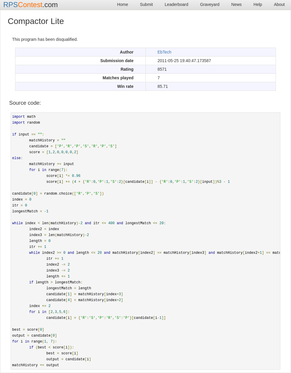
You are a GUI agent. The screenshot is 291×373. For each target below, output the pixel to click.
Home (122, 4)
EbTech (165, 52)
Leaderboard (176, 4)
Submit (146, 4)
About (279, 4)
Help (258, 4)
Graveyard (209, 4)
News (236, 4)
